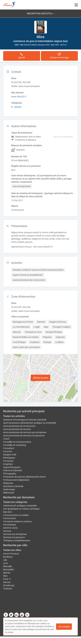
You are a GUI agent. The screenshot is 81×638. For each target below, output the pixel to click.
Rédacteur (8, 483)
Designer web (9, 454)
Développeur (9, 457)
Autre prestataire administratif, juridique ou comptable (29, 423)
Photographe (9, 473)
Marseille (7, 566)
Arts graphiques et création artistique (21, 509)
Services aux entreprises (15, 534)
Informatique (9, 524)
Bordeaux (8, 557)
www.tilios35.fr (18, 96)
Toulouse (7, 588)
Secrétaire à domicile (13, 486)
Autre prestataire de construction (19, 426)
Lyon (5, 563)
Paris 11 (7, 579)
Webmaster (8, 492)
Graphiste (8, 464)
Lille (5, 560)
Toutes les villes (12, 550)
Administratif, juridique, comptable (20, 505)
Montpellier (8, 569)
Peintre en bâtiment (12, 470)
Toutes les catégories (15, 502)
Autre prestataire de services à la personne (24, 435)
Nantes (6, 572)
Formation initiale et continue (17, 521)
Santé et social (10, 528)
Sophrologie (9, 489)
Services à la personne (14, 537)
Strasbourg (8, 585)
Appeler (16, 107)
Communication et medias (16, 515)
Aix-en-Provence (11, 553)
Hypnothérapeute (11, 467)
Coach (6, 438)
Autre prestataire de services (17, 429)
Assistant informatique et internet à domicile (24, 419)
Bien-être (7, 512)
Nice (5, 576)
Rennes (6, 582)
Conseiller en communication (17, 442)
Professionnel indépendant (16, 480)
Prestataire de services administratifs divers (24, 476)
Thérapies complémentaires (16, 540)
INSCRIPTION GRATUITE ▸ (40, 13)
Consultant (8, 448)
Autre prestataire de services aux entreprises (24, 432)
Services (7, 531)
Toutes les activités (14, 416)
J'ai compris (64, 626)
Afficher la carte (40, 378)
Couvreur (7, 451)
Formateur (8, 461)
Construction (9, 518)
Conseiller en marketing (14, 445)
